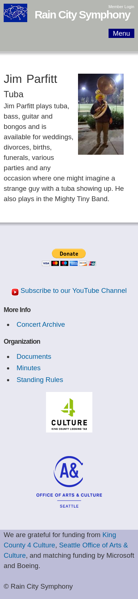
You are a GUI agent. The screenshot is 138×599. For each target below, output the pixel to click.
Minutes (28, 368)
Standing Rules (40, 379)
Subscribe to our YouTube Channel (74, 290)
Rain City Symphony (82, 14)
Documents (34, 356)
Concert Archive (41, 324)
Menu (121, 33)
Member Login (121, 6)
